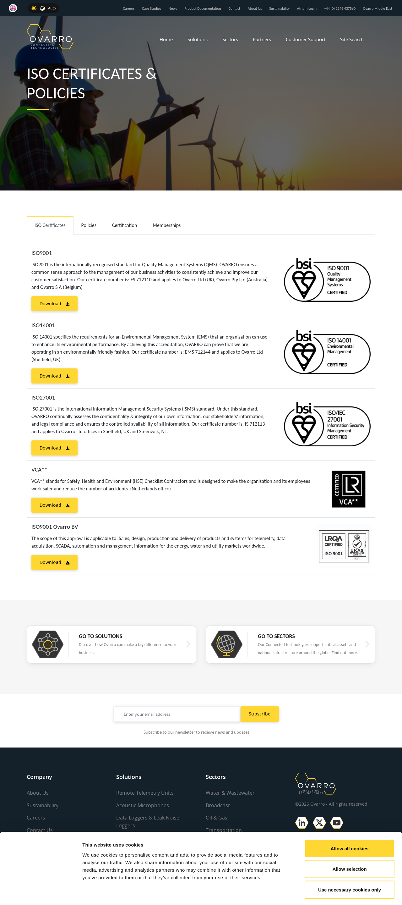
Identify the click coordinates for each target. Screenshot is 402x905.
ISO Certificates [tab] (50, 225)
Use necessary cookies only (349, 863)
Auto (52, 8)
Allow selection (349, 843)
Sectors (230, 39)
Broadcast (218, 805)
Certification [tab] (124, 225)
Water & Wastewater (230, 792)
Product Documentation (202, 8)
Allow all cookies (350, 822)
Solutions (197, 39)
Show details (329, 892)
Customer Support (305, 39)
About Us (255, 8)
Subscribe (260, 714)
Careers (129, 8)
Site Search (352, 39)
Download (54, 303)
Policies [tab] (88, 225)
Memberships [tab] (167, 225)
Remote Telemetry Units (145, 792)
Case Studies (151, 8)
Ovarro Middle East (377, 8)
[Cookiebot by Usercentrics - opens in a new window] (40, 892)
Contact (234, 8)
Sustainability (279, 8)
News (173, 8)
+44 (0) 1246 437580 (340, 8)
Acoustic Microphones (142, 805)
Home (166, 39)
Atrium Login (307, 8)
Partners (262, 39)
